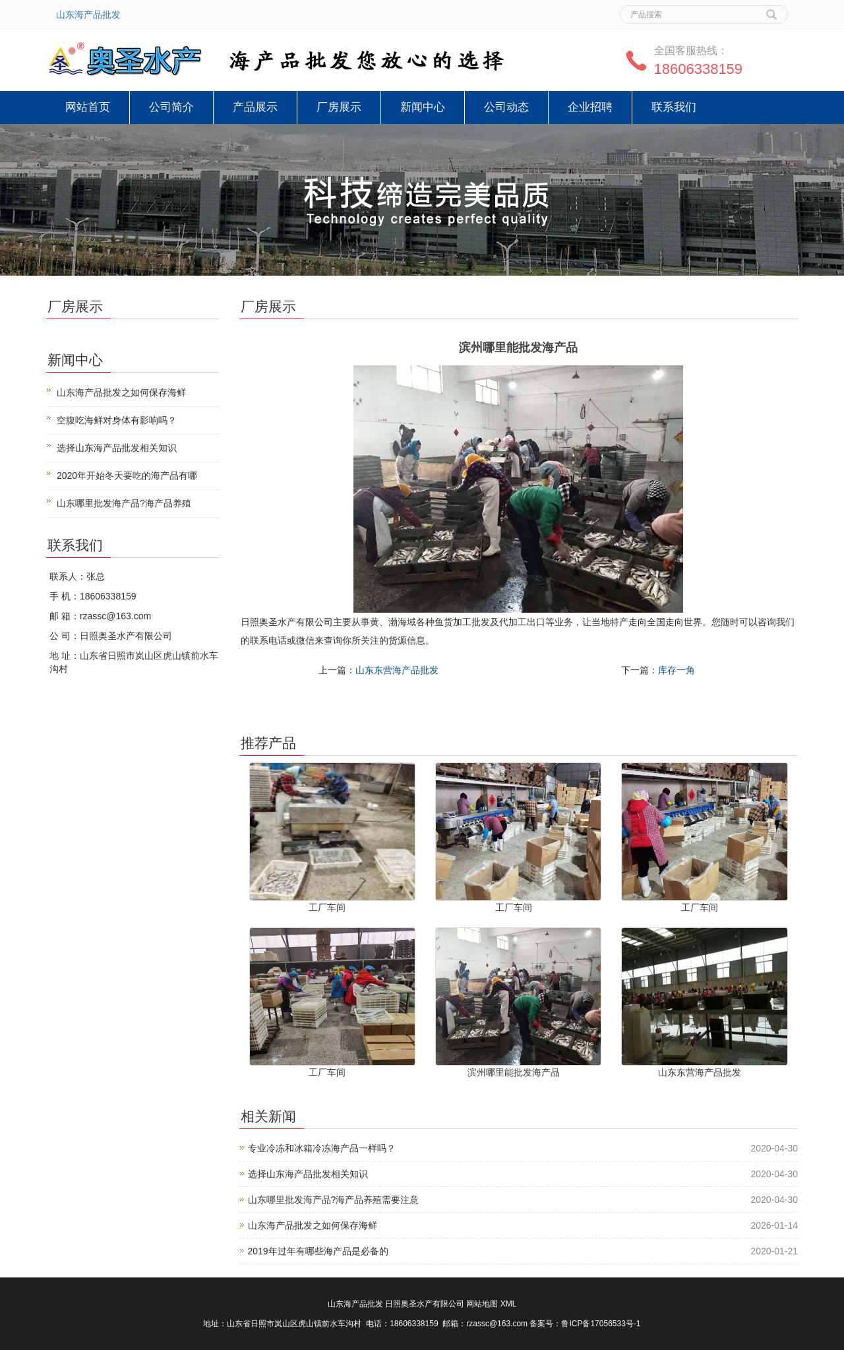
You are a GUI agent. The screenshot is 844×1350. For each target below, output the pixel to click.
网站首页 (87, 107)
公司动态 (506, 107)
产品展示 (255, 107)
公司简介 (171, 107)
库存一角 (676, 670)
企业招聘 (590, 107)
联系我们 (673, 107)
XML (508, 1303)
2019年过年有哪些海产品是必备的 (318, 1251)
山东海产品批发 (88, 14)
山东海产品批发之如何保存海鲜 (312, 1225)
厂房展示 (338, 107)
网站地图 (482, 1303)
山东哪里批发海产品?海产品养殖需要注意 (333, 1199)
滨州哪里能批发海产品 (513, 1072)
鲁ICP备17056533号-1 (600, 1323)
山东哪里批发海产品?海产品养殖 (124, 503)
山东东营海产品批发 (396, 670)
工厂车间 (327, 907)
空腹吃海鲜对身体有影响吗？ (117, 420)
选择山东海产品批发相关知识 (308, 1174)
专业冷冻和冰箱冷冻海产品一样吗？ (322, 1148)
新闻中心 (422, 107)
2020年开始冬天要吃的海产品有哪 (127, 475)
